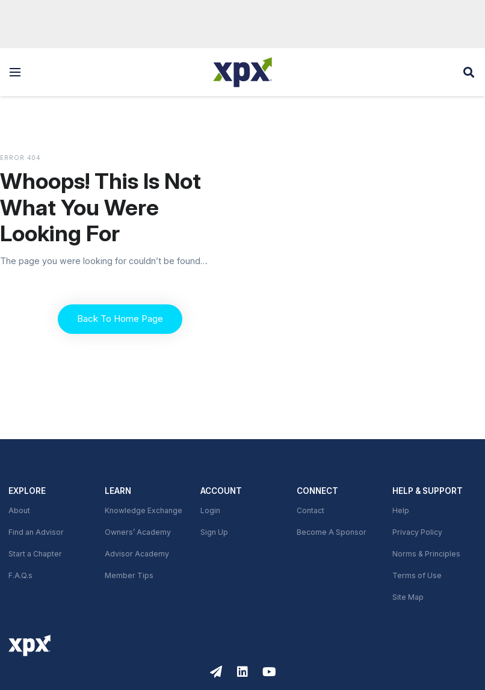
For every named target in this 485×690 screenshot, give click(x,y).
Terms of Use (417, 575)
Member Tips (129, 575)
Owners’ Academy (138, 532)
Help (400, 511)
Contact (310, 511)
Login (210, 511)
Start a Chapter (35, 554)
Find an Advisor (36, 532)
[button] (15, 72)
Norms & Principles (426, 554)
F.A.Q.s (20, 575)
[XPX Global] (242, 72)
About (19, 511)
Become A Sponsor (331, 532)
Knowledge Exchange (143, 511)
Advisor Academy (137, 554)
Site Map (408, 597)
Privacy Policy (417, 532)
